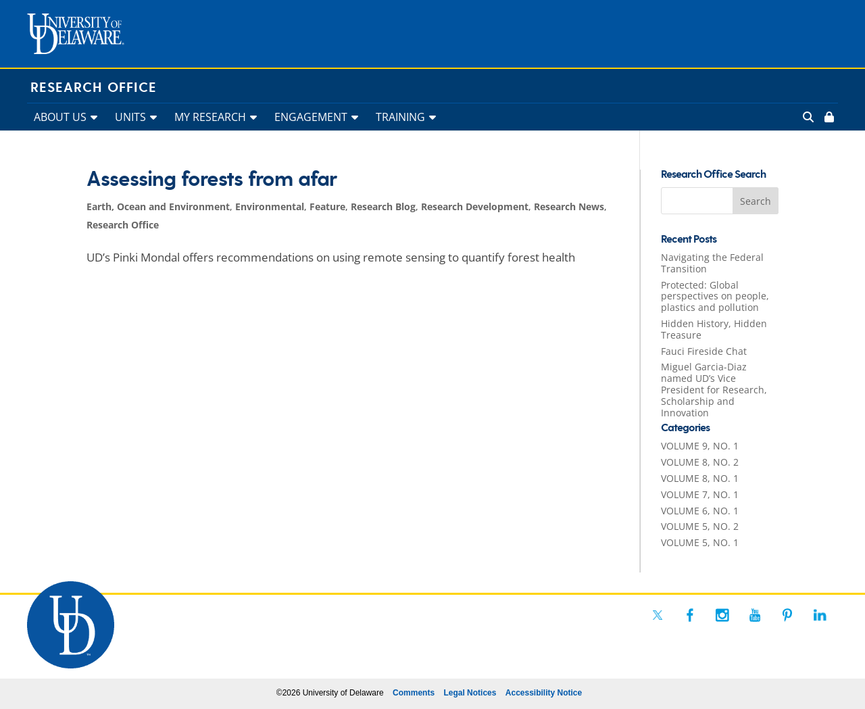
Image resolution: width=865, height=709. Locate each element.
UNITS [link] (130, 116)
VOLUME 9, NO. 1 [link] (700, 445)
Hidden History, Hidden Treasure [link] (714, 329)
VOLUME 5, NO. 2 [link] (700, 526)
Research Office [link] (93, 88)
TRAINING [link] (400, 116)
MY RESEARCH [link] (210, 116)
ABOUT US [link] (60, 116)
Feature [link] (327, 206)
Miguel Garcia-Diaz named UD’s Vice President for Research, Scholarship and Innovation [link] (714, 389)
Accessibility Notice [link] (543, 693)
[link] (828, 116)
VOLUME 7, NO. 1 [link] (700, 494)
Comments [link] (414, 693)
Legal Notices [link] (469, 693)
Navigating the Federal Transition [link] (712, 263)
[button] (755, 200)
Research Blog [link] (383, 206)
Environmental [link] (269, 206)
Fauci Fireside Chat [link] (704, 351)
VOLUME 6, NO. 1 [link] (700, 510)
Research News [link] (569, 206)
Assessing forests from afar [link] (211, 179)
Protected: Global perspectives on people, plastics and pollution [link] (715, 296)
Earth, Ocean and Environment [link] (158, 206)
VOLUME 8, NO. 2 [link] (700, 462)
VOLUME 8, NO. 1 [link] (700, 478)
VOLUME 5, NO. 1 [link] (700, 542)
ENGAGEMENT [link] (310, 116)
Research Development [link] (474, 206)
